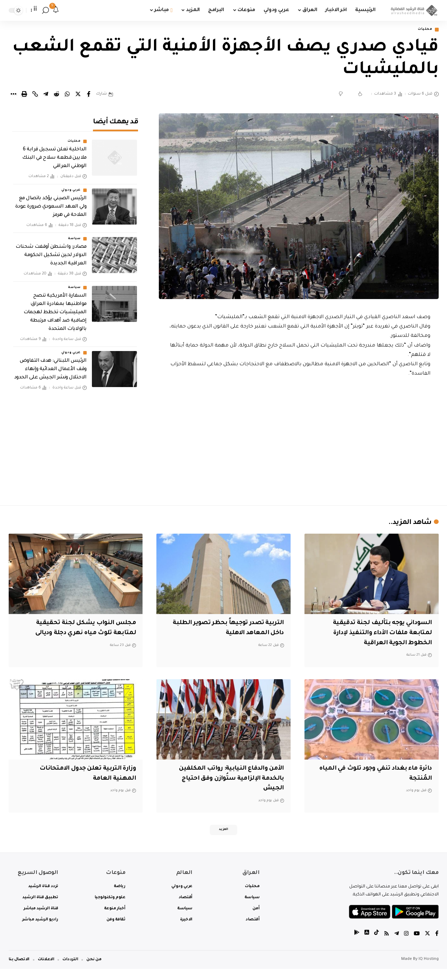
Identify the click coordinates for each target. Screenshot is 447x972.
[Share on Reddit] (56, 94)
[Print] (24, 94)
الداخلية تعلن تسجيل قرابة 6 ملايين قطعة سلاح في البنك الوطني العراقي (54, 154)
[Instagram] (405, 937)
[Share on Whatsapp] (67, 94)
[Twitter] (427, 937)
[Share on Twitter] (78, 94)
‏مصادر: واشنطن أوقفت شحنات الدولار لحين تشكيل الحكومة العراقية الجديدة (51, 251)
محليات (422, 30)
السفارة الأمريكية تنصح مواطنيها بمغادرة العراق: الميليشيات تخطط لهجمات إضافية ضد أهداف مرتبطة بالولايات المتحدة (55, 308)
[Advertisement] (298, 440)
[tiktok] (374, 937)
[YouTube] (416, 937)
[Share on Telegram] (46, 94)
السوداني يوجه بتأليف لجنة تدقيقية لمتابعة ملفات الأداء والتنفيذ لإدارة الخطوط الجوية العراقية (379, 634)
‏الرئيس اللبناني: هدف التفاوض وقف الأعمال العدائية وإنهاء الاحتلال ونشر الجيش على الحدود (50, 365)
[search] (45, 10)
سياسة (74, 234)
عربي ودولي (71, 185)
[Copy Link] (35, 94)
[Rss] (385, 937)
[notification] (55, 10)
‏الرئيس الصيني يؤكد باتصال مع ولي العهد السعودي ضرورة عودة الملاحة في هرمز (51, 202)
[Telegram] (395, 937)
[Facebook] (437, 937)
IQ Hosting (429, 962)
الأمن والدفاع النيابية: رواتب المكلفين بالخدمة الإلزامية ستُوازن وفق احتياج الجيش (227, 779)
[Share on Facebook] (89, 94)
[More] (13, 94)
